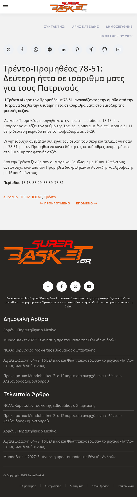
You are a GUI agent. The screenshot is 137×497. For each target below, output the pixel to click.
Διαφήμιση (76, 486)
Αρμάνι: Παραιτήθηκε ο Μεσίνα (29, 329)
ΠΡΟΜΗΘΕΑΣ (31, 197)
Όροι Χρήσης (100, 486)
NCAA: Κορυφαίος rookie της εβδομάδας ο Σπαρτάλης (49, 350)
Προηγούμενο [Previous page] (55, 203)
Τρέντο (50, 197)
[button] (5, 6)
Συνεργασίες (53, 486)
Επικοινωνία (126, 486)
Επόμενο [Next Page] (86, 203)
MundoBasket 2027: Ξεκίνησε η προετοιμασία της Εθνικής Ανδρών (59, 340)
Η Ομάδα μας (28, 486)
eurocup (10, 197)
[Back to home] (68, 6)
